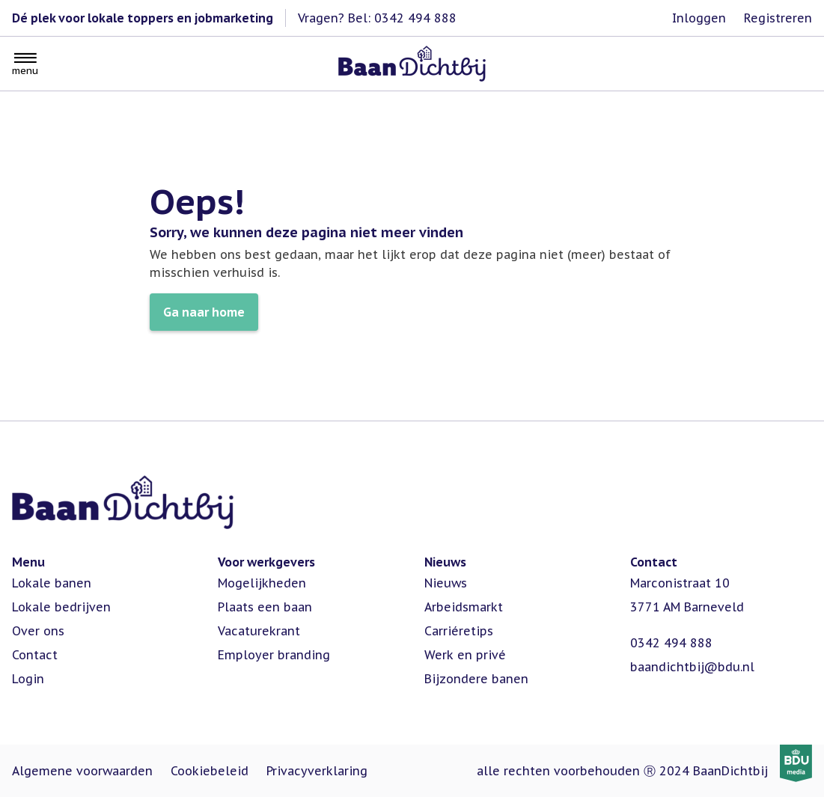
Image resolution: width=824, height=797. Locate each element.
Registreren (778, 17)
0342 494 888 (671, 642)
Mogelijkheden (262, 582)
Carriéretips (458, 630)
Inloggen (699, 17)
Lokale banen (51, 582)
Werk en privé (465, 654)
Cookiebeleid (209, 770)
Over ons (38, 630)
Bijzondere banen (476, 678)
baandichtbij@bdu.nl (692, 666)
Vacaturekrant (259, 630)
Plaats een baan (265, 606)
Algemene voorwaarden (82, 770)
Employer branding (274, 654)
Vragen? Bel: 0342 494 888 (377, 17)
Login (28, 678)
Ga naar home (204, 312)
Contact (35, 654)
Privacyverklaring (316, 770)
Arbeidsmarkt (463, 606)
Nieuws (445, 582)
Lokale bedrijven (61, 606)
